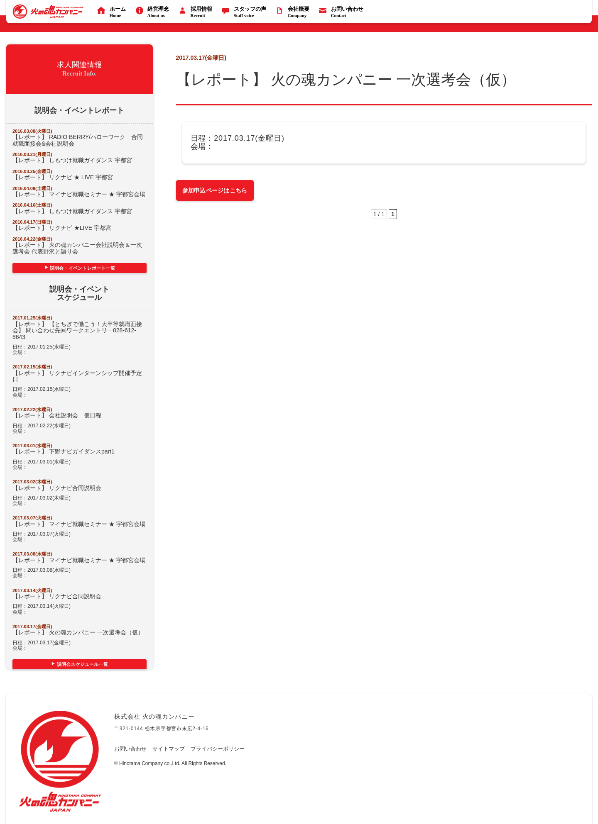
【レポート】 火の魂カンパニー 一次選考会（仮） (78, 632)
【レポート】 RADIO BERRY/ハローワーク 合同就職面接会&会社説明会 (77, 140)
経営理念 (153, 13)
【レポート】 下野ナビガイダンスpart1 (63, 451)
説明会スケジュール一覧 (82, 664)
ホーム (113, 13)
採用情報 (196, 13)
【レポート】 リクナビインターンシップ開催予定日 (77, 376)
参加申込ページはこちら (215, 190)
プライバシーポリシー (218, 749)
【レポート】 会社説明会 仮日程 (56, 415)
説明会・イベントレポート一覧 (82, 268)
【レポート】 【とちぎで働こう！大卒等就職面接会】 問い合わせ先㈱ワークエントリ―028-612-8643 (77, 330)
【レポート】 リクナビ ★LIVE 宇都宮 (64, 227)
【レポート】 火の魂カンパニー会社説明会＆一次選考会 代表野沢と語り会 (77, 247)
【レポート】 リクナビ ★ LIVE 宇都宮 (62, 177)
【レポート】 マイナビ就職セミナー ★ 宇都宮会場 (78, 194)
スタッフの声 (245, 13)
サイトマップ (168, 749)
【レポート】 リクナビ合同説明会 (56, 488)
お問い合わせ (342, 13)
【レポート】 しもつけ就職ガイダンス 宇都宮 (72, 160)
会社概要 (293, 13)
